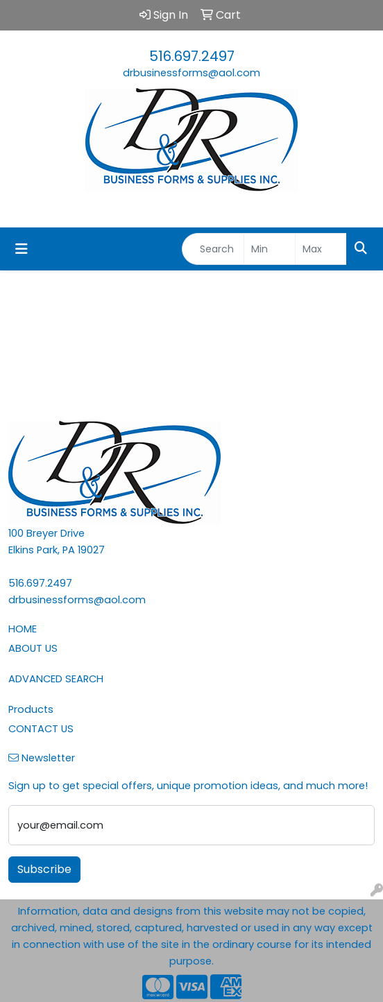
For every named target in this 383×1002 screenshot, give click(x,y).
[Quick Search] (213, 249)
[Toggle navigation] (21, 249)
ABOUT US (33, 648)
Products (30, 709)
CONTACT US (41, 729)
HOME (22, 629)
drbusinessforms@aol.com (191, 73)
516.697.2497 (192, 56)
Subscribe (44, 869)
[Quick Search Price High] (321, 249)
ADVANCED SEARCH (55, 679)
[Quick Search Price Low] (270, 249)
